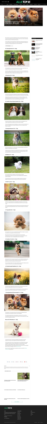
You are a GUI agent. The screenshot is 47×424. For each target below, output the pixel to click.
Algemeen (10, 4)
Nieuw (7, 4)
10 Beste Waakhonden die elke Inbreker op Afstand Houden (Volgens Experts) (22, 380)
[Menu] (2, 4)
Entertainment (16, 4)
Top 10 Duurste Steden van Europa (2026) (39, 59)
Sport (27, 4)
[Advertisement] (17, 31)
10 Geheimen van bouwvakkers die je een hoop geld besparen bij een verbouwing (39, 44)
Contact (39, 4)
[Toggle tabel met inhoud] (11, 45)
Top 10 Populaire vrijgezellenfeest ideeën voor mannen (39, 52)
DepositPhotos (7, 418)
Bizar (24, 4)
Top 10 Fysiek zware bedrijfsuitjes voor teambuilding (38, 48)
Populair (35, 4)
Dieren (21, 4)
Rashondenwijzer (18, 346)
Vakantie (31, 4)
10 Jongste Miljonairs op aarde (39, 55)
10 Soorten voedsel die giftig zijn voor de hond (23, 398)
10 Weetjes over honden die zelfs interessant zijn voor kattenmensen (10, 380)
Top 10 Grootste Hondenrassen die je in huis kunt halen (9, 399)
